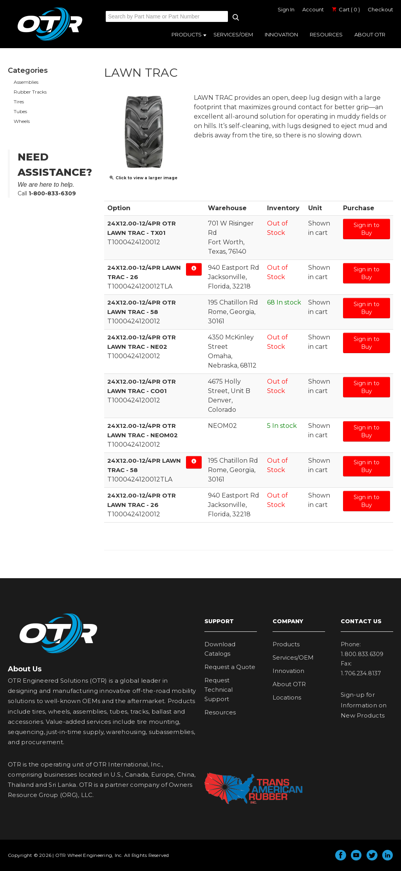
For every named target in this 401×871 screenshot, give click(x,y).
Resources (326, 34)
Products (187, 34)
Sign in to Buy (366, 229)
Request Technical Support (218, 689)
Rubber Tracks (30, 92)
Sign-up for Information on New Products (364, 705)
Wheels (22, 121)
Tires (19, 102)
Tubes (20, 111)
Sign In (286, 9)
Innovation (281, 34)
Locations (287, 697)
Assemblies (26, 82)
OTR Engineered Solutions (50, 40)
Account (313, 9)
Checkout (380, 9)
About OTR (369, 34)
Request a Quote (229, 667)
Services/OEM (233, 34)
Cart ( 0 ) (346, 9)
